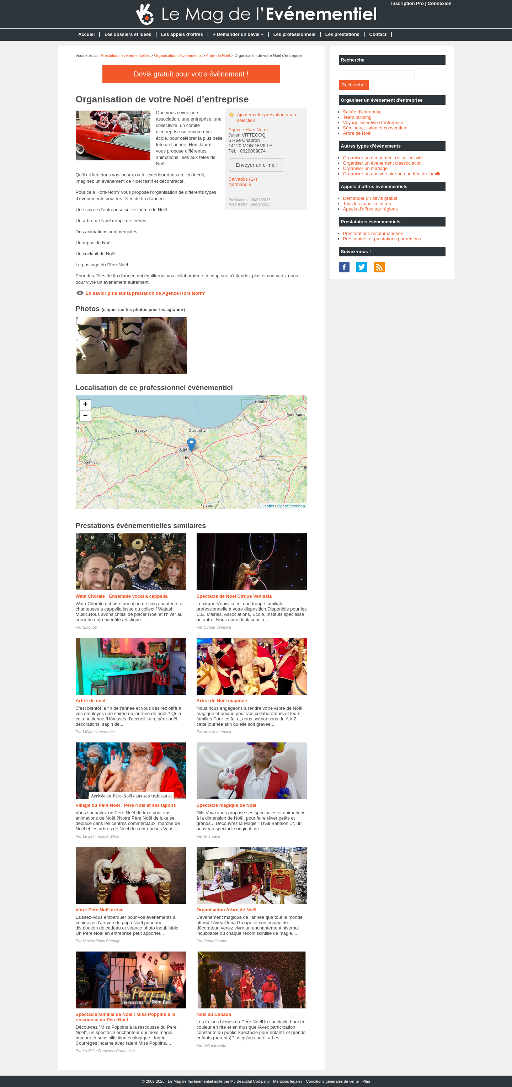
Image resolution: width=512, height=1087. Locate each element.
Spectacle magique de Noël (226, 805)
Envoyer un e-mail (256, 165)
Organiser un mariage (365, 168)
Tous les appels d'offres (367, 203)
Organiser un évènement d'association (382, 163)
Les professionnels (294, 34)
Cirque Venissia (217, 627)
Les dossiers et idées (128, 34)
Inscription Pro (407, 3)
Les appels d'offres (182, 34)
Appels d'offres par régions (370, 209)
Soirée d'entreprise (362, 111)
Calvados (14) (243, 179)
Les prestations (342, 34)
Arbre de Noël (218, 55)
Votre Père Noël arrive (100, 909)
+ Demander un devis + (238, 34)
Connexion (440, 3)
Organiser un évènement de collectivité (383, 157)
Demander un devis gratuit (370, 198)
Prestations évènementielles (125, 55)
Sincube (90, 627)
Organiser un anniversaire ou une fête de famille (392, 173)
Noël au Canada (214, 1014)
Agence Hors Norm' (249, 129)
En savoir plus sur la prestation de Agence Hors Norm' (145, 293)
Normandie (240, 184)
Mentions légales (288, 1081)
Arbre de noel (91, 700)
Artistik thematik (217, 732)
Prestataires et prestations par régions (382, 238)
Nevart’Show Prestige (102, 941)
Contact (377, 34)
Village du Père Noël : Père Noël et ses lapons (126, 805)
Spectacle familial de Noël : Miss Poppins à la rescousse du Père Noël (125, 1017)
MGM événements (99, 732)
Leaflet (268, 506)
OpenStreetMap (291, 506)
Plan (366, 1081)
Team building (357, 117)
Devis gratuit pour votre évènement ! (191, 74)
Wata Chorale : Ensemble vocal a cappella (122, 596)
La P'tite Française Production (109, 1051)
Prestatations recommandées (373, 233)
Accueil (86, 34)
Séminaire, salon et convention (374, 127)
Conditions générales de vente (332, 1081)
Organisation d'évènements (178, 55)
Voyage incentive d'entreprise (373, 122)
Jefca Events (215, 1045)
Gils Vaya (212, 836)
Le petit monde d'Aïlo (101, 836)
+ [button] (85, 405)
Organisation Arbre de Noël (227, 909)
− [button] (85, 416)
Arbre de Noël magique (222, 700)
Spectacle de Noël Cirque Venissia (234, 596)
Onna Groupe (216, 941)
